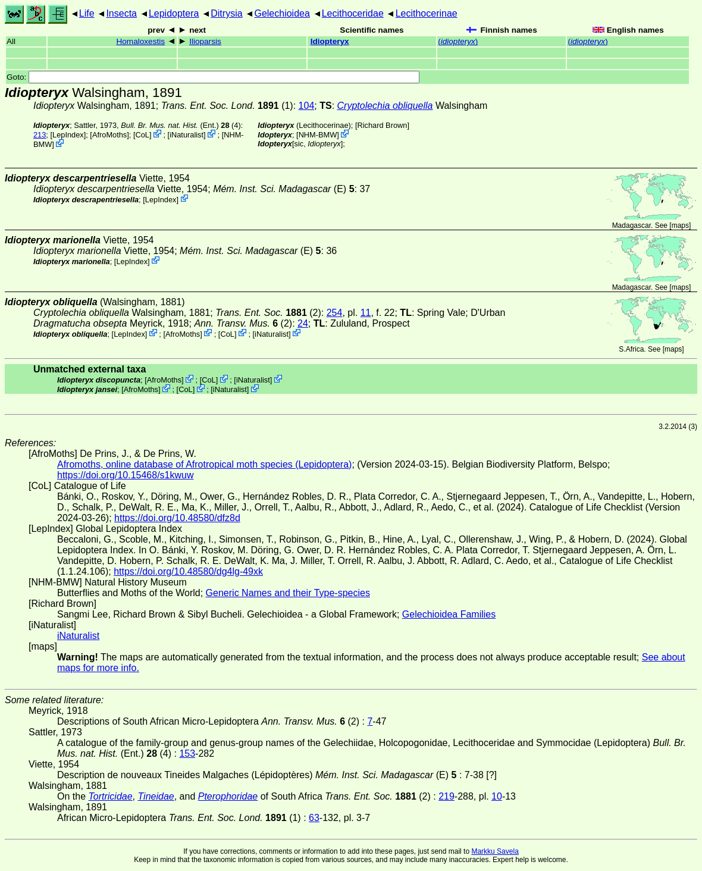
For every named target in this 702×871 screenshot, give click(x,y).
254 (335, 313)
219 (446, 796)
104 (307, 106)
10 (496, 796)
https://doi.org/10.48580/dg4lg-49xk (188, 571)
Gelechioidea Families (449, 614)
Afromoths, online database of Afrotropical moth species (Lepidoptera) (204, 464)
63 (314, 818)
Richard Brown (382, 125)
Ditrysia (226, 13)
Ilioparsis (205, 41)
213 (39, 134)
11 (366, 313)
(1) (227, 106)
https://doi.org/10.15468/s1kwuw (125, 475)
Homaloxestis (140, 41)
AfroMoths (109, 134)
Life (87, 13)
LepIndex (68, 134)
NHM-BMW (318, 134)
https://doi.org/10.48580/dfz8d (177, 518)
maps (680, 225)
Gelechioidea (281, 13)
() (458, 41)
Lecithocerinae (426, 13)
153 (187, 753)
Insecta (121, 13)
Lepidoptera (174, 13)
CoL (142, 134)
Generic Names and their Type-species (288, 593)
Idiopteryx (330, 41)
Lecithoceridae (353, 13)
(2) (268, 313)
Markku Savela (494, 851)
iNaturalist (186, 134)
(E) (283, 189)
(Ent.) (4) (181, 125)
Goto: (213, 77)
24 (302, 323)
